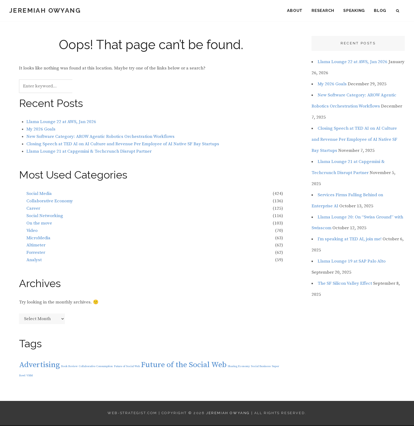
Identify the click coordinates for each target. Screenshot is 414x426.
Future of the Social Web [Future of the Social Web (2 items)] (184, 365)
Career (33, 209)
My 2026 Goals (40, 130)
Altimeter (35, 246)
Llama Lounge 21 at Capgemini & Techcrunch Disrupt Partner (89, 152)
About (295, 10)
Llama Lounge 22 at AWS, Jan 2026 (61, 122)
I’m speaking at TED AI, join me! (350, 240)
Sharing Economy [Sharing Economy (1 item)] (239, 367)
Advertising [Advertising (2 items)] (39, 365)
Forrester (35, 253)
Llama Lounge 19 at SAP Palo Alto (351, 262)
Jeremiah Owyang (45, 10)
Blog (380, 10)
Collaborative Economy (49, 201)
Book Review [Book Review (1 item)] (69, 367)
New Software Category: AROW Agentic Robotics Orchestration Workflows (100, 137)
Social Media (39, 194)
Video (31, 231)
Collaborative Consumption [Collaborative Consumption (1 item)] (96, 367)
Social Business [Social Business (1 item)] (261, 367)
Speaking (354, 10)
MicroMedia (38, 238)
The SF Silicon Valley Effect (345, 284)
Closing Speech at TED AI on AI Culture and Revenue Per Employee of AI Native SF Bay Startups (122, 144)
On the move (39, 224)
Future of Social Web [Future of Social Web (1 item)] (127, 367)
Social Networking (44, 216)
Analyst (34, 261)
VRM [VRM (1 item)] (29, 376)
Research (323, 10)
